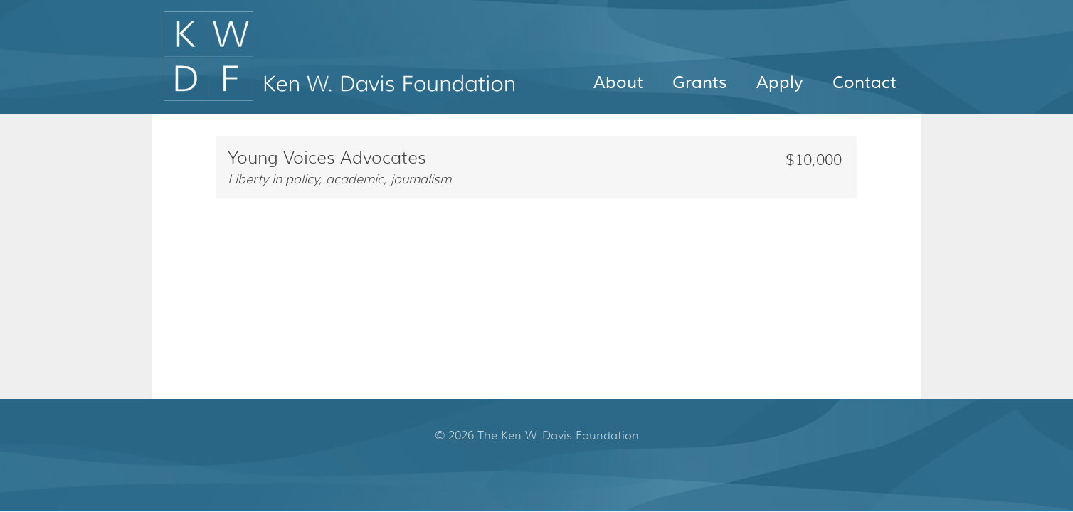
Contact (864, 83)
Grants (699, 83)
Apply (779, 83)
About (618, 83)
